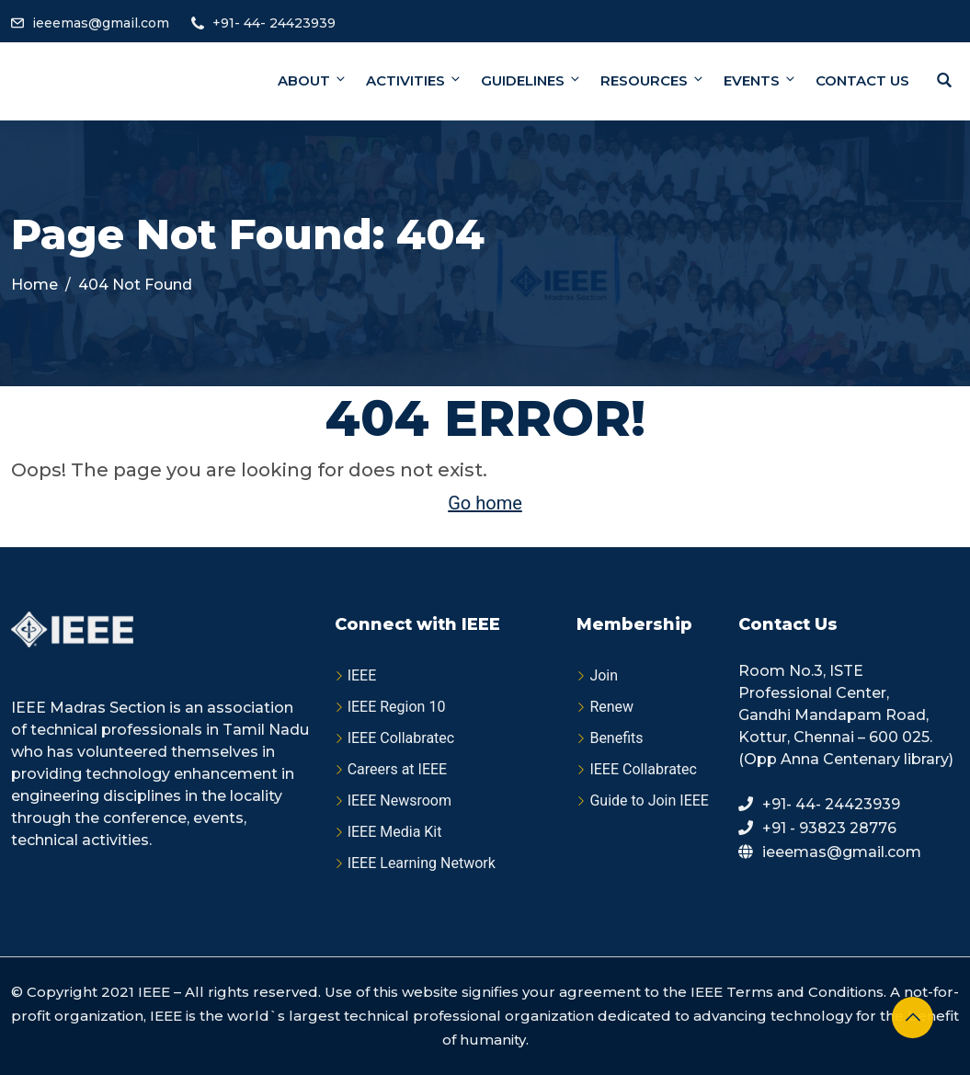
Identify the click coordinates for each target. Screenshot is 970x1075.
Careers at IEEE (398, 769)
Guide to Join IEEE (649, 800)
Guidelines (531, 80)
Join (603, 675)
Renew (611, 706)
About (313, 80)
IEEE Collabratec (401, 738)
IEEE (362, 675)
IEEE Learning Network (422, 863)
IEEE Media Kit (395, 832)
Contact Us (862, 80)
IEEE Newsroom (399, 800)
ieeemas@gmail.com (100, 23)
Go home (485, 503)
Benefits (616, 738)
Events (760, 80)
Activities (414, 80)
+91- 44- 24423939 (274, 23)
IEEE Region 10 (397, 706)
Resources (652, 80)
